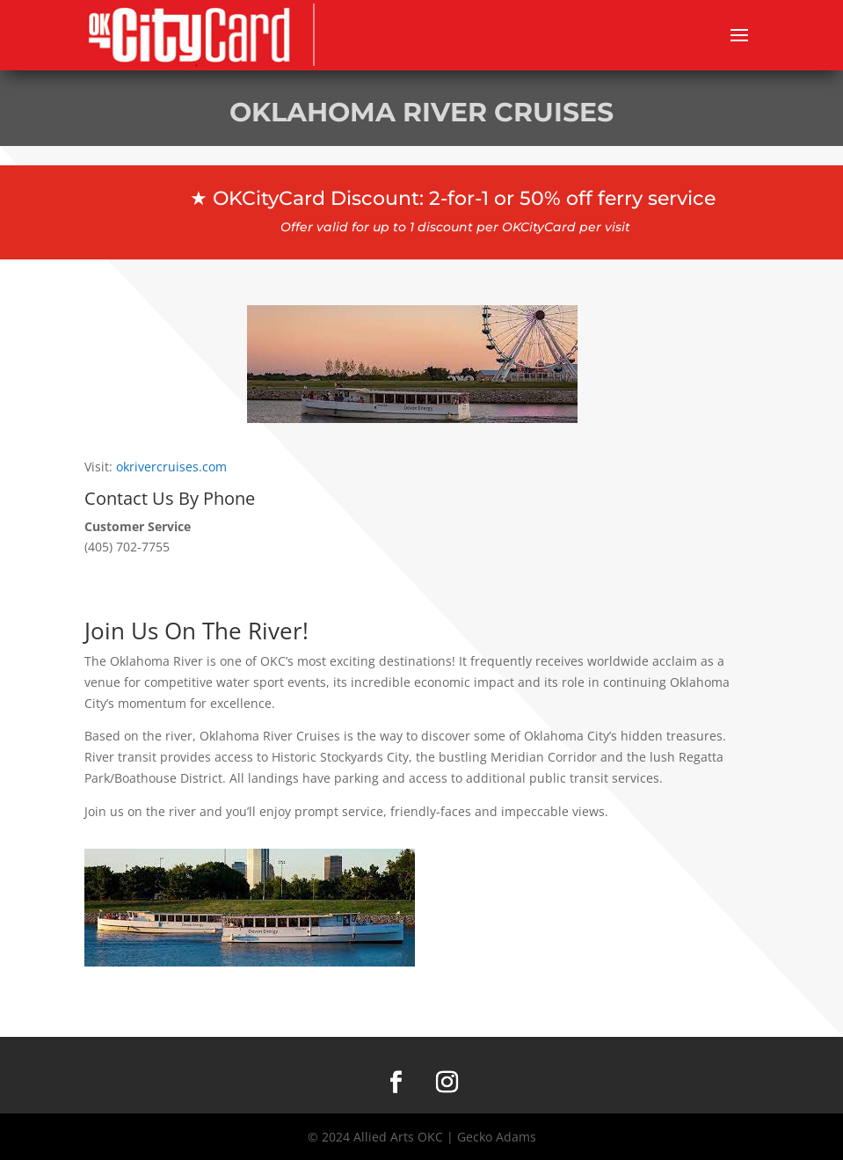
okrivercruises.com (171, 466)
